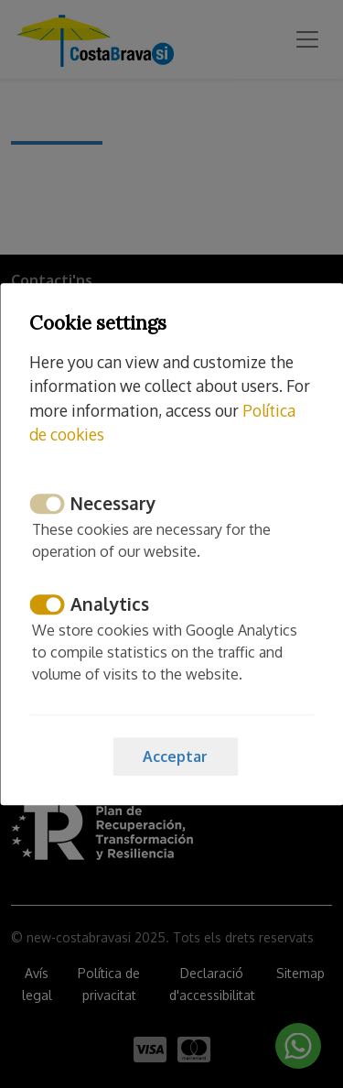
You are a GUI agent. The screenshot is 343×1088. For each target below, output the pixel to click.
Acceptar (175, 756)
